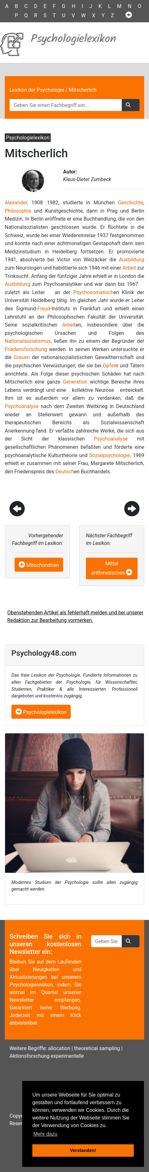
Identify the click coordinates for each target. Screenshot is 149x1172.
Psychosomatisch (93, 292)
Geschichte (130, 203)
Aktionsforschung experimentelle (47, 1056)
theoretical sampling (97, 1048)
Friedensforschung (26, 349)
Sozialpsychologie (109, 455)
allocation (59, 1048)
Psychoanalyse (22, 406)
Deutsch (64, 472)
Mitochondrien (42, 565)
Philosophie (18, 211)
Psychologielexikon (41, 712)
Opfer (109, 366)
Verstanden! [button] (83, 1150)
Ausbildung (131, 260)
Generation (75, 382)
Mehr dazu (45, 1134)
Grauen (22, 357)
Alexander (16, 203)
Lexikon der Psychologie (37, 90)
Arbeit (129, 268)
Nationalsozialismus (28, 341)
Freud (43, 309)
